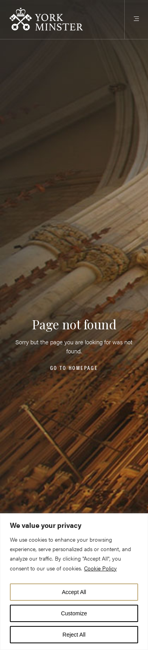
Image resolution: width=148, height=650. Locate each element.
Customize (74, 613)
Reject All (73, 634)
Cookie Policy (100, 568)
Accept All (74, 592)
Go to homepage (74, 368)
